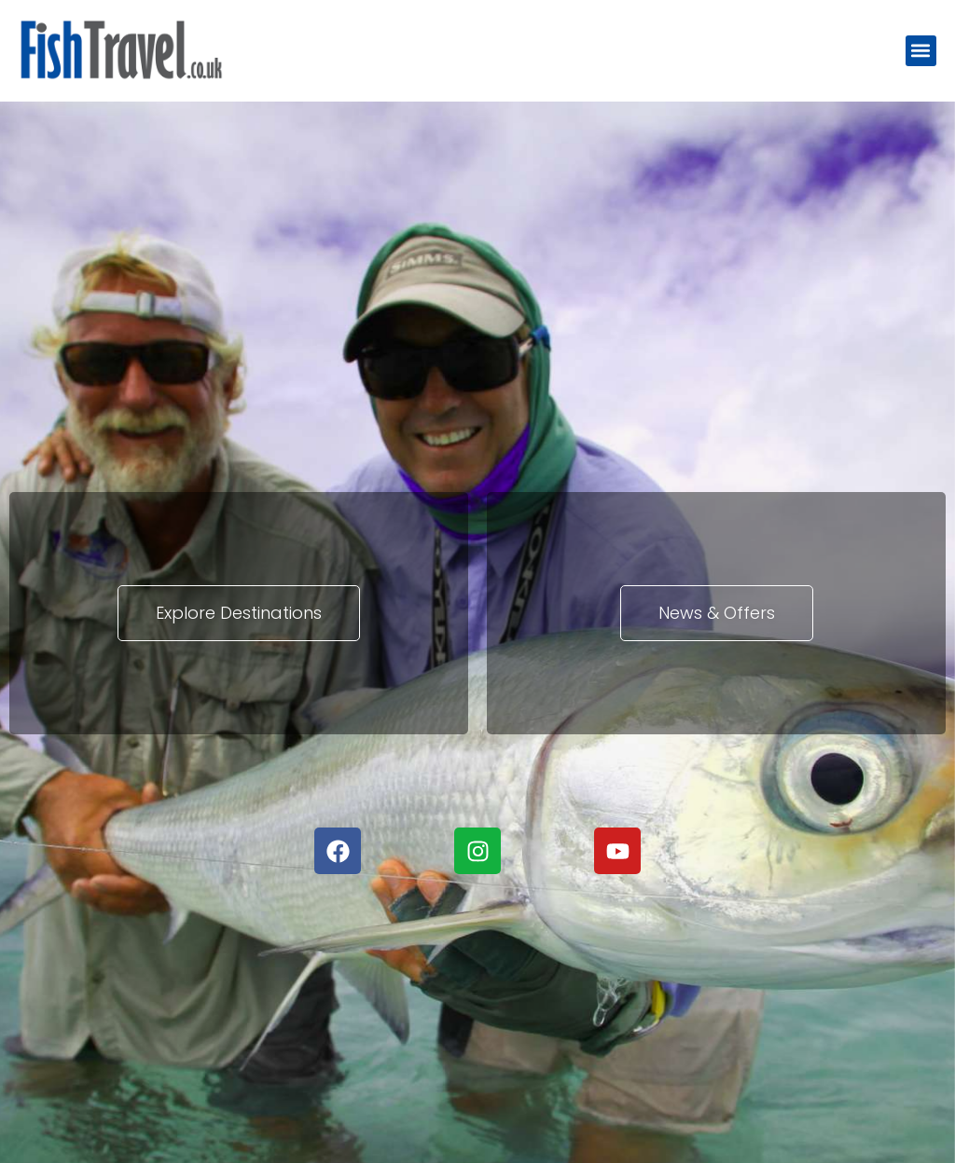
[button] (921, 50)
